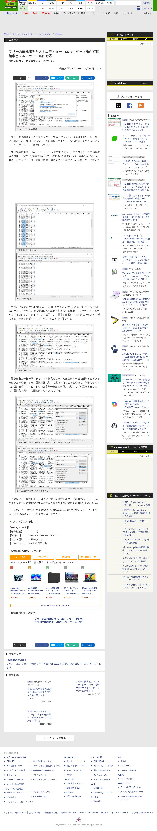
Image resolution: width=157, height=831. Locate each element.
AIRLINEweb (99, 761)
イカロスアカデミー (102, 779)
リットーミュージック (76, 761)
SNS (108, 13)
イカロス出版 (96, 757)
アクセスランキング (124, 35)
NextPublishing (39, 796)
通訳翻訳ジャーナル (102, 770)
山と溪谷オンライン (75, 783)
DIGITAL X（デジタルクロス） (46, 779)
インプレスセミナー (41, 775)
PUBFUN (121, 775)
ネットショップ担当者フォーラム (47, 766)
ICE (119, 757)
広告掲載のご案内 (50, 813)
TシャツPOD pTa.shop (131, 787)
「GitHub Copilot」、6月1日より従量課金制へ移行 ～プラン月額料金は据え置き (135, 425)
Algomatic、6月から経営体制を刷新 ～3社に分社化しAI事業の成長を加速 (136, 217)
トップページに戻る (55, 738)
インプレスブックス (41, 792)
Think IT (10, 761)
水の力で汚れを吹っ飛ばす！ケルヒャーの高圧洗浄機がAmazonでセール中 (136, 328)
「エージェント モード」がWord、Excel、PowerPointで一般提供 (136, 531)
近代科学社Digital (74, 796)
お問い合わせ (34, 813)
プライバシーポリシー (88, 813)
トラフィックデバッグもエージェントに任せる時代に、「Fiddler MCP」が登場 (136, 138)
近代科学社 (68, 793)
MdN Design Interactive (103, 793)
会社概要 (104, 813)
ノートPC (20, 557)
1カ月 (147, 39)
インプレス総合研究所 (16, 770)
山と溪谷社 (68, 779)
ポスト (21, 78)
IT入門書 (66, 557)
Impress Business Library (43, 770)
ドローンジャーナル (15, 779)
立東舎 (70, 775)
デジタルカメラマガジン (17, 793)
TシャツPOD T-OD (75, 770)
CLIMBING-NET (73, 788)
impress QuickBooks (129, 770)
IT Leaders (11, 775)
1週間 (135, 39)
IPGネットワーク (125, 783)
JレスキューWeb (101, 775)
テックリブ (95, 797)
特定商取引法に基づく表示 (142, 813)
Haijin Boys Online (16, 659)
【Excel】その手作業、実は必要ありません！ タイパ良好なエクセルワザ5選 (135, 127)
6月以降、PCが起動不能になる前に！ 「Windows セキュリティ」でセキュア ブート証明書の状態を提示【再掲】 (136, 167)
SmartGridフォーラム (42, 761)
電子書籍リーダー (89, 557)
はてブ (59, 78)
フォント (126, 13)
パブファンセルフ (128, 779)
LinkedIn (90, 78)
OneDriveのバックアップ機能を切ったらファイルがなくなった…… (136, 569)
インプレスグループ (119, 813)
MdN (93, 784)
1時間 (112, 39)
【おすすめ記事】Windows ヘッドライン (132, 496)
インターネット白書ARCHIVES (20, 802)
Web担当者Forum (14, 766)
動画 (116, 13)
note (74, 78)
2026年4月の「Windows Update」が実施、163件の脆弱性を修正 (136, 513)
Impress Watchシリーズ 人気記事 (130, 447)
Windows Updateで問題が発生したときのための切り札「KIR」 (135, 550)
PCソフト (43, 557)
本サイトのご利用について (15, 813)
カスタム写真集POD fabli (132, 792)
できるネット (12, 797)
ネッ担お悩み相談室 (15, 784)
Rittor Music (69, 757)
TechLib (97, 801)
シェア (43, 78)
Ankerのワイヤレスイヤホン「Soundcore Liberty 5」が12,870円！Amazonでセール (136, 357)
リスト (30, 78)
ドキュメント (96, 13)
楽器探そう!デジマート (76, 766)
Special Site (120, 83)
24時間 (124, 39)
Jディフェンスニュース (103, 766)
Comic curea (126, 766)
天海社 (123, 761)
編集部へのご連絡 (68, 813)
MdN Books (98, 788)
